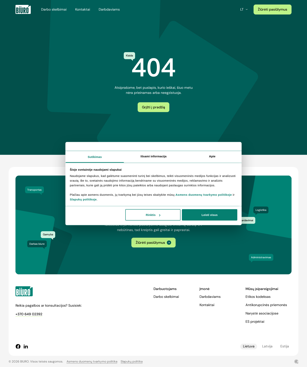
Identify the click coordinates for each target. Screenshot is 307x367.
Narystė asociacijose (262, 313)
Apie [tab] (212, 156)
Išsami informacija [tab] (154, 156)
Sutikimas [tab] (95, 156)
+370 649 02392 (28, 314)
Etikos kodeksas (258, 297)
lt (244, 9)
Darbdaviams (109, 9)
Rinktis (153, 215)
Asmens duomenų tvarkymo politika (92, 361)
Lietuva (249, 346)
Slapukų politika (132, 361)
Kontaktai (82, 9)
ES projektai (255, 321)
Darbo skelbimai (54, 9)
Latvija (267, 346)
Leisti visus (210, 215)
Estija (284, 346)
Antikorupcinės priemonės (266, 305)
